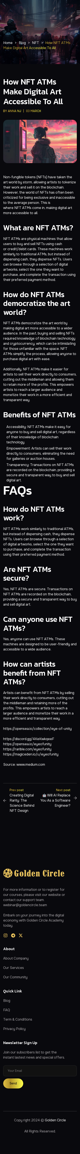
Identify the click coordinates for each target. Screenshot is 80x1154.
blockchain (55, 187)
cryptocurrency (22, 343)
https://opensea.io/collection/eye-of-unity (37, 728)
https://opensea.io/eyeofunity (27, 744)
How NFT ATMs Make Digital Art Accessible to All (33, 91)
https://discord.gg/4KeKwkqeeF (28, 739)
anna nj (14, 111)
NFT (17, 208)
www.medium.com (30, 764)
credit (12, 249)
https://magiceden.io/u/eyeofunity (30, 754)
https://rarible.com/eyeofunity (27, 749)
